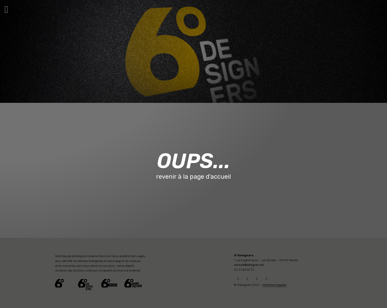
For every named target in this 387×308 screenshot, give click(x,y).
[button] (6, 9)
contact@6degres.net (249, 265)
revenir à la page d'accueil (193, 176)
